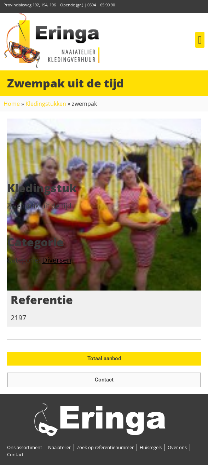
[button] (199, 40)
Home (12, 104)
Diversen (56, 260)
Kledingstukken (45, 104)
